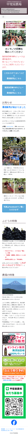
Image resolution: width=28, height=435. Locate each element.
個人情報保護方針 (20, 429)
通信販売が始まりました (14, 107)
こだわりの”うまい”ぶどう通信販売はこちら (14, 75)
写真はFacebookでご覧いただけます (14, 208)
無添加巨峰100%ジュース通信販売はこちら (14, 90)
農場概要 (3, 429)
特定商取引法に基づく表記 (7, 430)
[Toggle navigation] (3, 16)
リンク (7, 429)
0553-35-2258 (7, 12)
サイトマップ (12, 429)
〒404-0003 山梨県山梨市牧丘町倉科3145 (11, 10)
